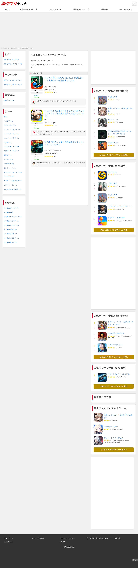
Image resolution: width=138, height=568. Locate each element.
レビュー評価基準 (38, 538)
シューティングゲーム (11, 138)
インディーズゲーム (10, 185)
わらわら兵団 (112, 97)
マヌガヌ (47, 120)
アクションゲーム (10, 125)
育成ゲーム (7, 142)
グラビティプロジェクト (52, 150)
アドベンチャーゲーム (11, 134)
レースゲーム (8, 159)
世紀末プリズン (113, 142)
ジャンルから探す (125, 9)
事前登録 (104, 9)
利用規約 (62, 541)
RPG (5, 117)
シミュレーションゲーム (12, 129)
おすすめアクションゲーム (13, 217)
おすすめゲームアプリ (11, 208)
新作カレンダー (9, 100)
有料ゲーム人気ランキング (13, 84)
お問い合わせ (8, 541)
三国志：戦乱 (112, 183)
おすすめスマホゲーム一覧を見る (113, 450)
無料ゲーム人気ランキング (13, 80)
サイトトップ (8, 538)
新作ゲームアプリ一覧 (28, 9)
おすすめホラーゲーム (11, 225)
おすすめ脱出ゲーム (10, 229)
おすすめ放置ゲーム (10, 234)
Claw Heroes (112, 172)
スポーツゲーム (9, 164)
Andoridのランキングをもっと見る (114, 155)
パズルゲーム (8, 121)
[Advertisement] (69, 29)
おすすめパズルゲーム (11, 221)
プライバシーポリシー (67, 538)
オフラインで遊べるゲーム (13, 181)
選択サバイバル (113, 120)
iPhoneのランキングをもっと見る (113, 230)
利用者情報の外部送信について (97, 538)
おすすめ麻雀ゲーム (10, 242)
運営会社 (118, 538)
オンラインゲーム (10, 168)
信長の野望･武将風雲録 (116, 333)
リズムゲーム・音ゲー (11, 146)
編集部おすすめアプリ (81, 9)
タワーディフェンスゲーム (13, 172)
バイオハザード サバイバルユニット (120, 206)
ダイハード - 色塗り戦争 (116, 218)
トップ (6, 9)
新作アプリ (14, 48)
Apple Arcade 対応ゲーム (12, 189)
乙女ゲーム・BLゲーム (11, 151)
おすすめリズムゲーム (11, 238)
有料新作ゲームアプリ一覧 (13, 64)
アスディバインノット (115, 345)
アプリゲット (5, 48)
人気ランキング (55, 9)
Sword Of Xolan (50, 86)
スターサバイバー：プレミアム (118, 374)
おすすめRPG (8, 212)
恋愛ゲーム (7, 155)
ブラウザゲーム (9, 176)
